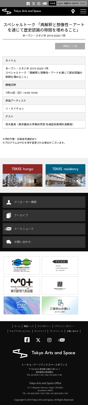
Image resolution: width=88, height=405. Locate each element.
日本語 (52, 3)
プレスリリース (56, 331)
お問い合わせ (22, 242)
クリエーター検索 (25, 202)
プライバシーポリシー (64, 326)
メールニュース (24, 229)
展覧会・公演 (70, 46)
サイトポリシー (44, 326)
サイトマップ (40, 331)
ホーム (17, 326)
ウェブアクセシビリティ (20, 331)
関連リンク (29, 326)
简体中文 (75, 3)
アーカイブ (21, 215)
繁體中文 (67, 3)
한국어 (83, 3)
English (60, 3)
